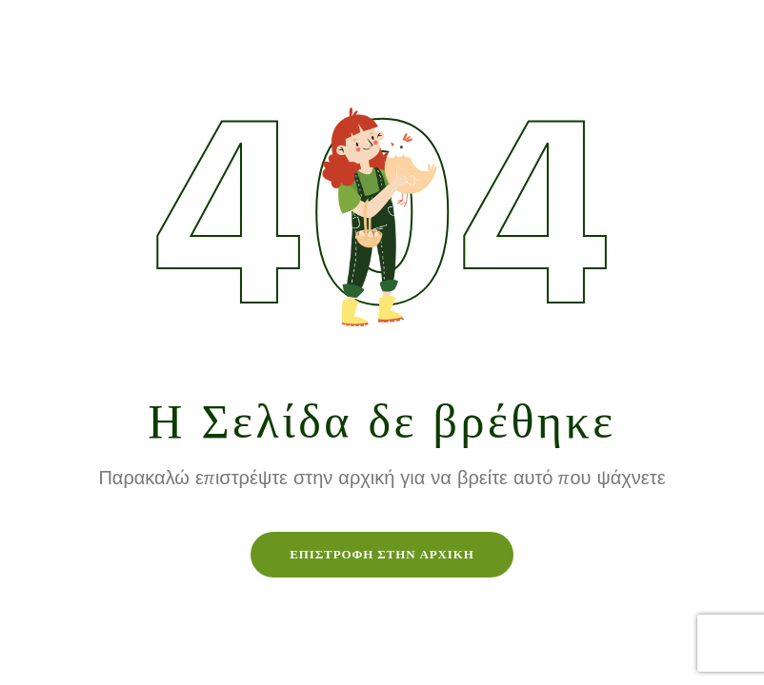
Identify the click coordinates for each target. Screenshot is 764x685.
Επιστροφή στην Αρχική (382, 554)
